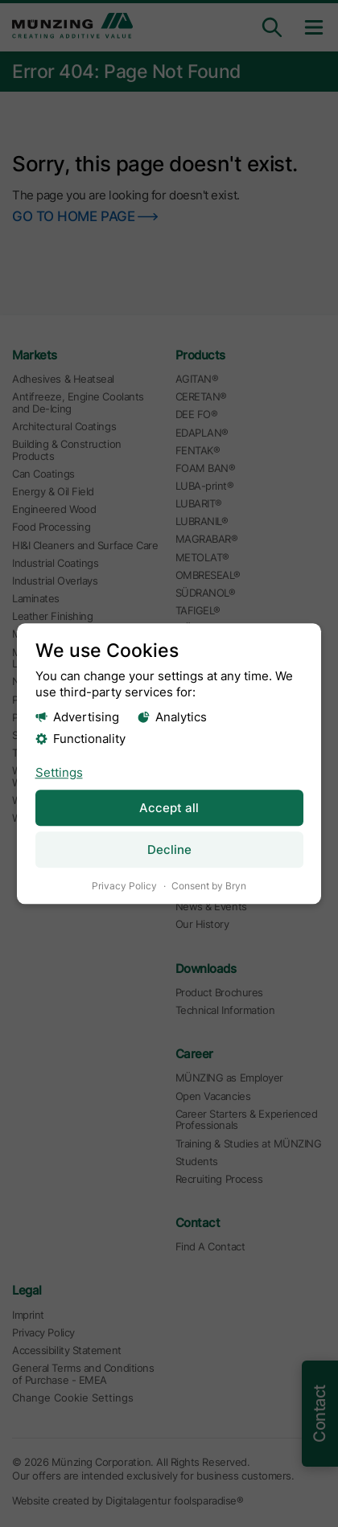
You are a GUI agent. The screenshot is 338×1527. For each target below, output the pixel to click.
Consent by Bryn (208, 886)
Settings (59, 771)
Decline (169, 849)
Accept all (169, 807)
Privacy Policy (124, 886)
